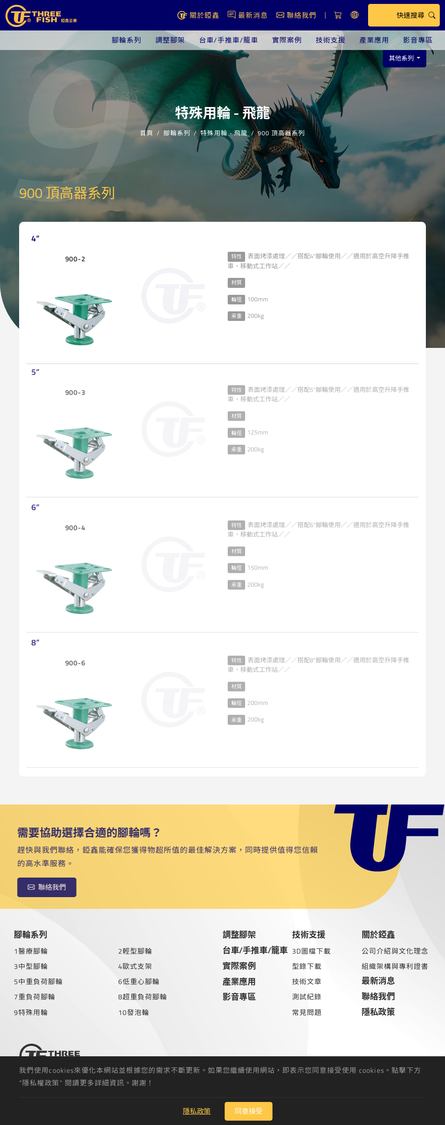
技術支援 (330, 40)
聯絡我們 (378, 996)
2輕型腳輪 (135, 951)
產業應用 (374, 40)
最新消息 (378, 980)
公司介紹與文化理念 (395, 951)
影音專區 (418, 40)
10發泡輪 (133, 1012)
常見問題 (307, 1012)
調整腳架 (170, 40)
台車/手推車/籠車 (228, 40)
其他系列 (402, 58)
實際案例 (287, 40)
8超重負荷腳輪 (142, 996)
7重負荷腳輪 (35, 996)
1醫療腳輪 (31, 951)
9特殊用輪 (31, 1012)
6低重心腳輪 (139, 981)
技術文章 (307, 981)
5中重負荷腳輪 (38, 981)
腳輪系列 (126, 40)
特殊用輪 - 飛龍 (223, 132)
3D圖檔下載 (311, 951)
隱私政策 (378, 1012)
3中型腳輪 (31, 966)
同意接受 (248, 1111)
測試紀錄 (307, 996)
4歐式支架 (135, 966)
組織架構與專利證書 (395, 966)
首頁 (146, 132)
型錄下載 (307, 966)
